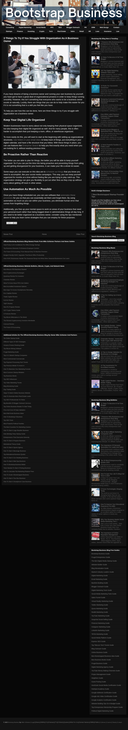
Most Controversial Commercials (14, 359)
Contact (116, 27)
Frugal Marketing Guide (11, 352)
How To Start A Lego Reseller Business (16, 430)
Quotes (66, 722)
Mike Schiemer (25, 722)
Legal (33, 722)
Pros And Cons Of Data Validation (14, 410)
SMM (91, 722)
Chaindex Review (9, 279)
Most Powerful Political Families (14, 423)
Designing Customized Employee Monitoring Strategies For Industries (112, 101)
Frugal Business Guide (99, 663)
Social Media (41, 27)
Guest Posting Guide (98, 682)
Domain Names (84, 722)
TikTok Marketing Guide (99, 634)
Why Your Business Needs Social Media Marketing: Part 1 (112, 520)
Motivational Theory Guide (12, 444)
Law (117, 31)
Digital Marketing (25, 27)
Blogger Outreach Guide (99, 586)
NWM (42, 722)
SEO (60, 27)
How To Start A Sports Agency (13, 447)
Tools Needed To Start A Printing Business (17, 468)
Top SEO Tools (8, 420)
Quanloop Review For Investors (14, 276)
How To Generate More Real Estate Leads (17, 396)
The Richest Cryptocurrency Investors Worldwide (19, 320)
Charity (114, 722)
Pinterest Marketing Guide (100, 623)
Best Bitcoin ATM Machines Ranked (15, 269)
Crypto (41, 31)
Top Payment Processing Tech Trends (16, 362)
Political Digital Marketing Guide (102, 711)
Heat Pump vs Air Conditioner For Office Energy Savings (22, 245)
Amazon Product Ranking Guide (14, 345)
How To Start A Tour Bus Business (14, 478)
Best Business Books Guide (101, 660)
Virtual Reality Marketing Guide (102, 601)
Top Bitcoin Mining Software (12, 348)
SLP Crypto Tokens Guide (12, 310)
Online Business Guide (99, 652)
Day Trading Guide (10, 389)
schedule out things (54, 172)
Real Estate (61, 31)
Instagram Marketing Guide (100, 627)
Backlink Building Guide (99, 583)
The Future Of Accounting (12, 327)
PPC (52, 27)
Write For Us (74, 722)
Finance (20, 31)
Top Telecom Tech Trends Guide (102, 645)
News (37, 722)
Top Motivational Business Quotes (14, 454)
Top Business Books (10, 376)
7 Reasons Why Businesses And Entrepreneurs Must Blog (112, 43)
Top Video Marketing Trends (13, 383)
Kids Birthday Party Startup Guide (14, 434)
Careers (109, 722)
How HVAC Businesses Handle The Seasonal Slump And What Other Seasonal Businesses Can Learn (36, 258)
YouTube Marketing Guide (100, 616)
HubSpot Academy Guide (100, 689)
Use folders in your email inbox (27, 140)
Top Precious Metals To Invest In (14, 365)
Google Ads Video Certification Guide (104, 696)
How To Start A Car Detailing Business (16, 458)
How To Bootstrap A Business (13, 417)
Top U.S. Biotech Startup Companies (15, 355)
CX (46, 722)
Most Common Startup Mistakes (14, 372)
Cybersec (103, 722)
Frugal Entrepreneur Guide (100, 557)
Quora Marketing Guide (99, 608)
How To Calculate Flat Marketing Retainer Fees (19, 471)
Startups (9, 31)
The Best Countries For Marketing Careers (17, 427)
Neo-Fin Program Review (12, 307)
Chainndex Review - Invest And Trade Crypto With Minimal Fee (111, 340)
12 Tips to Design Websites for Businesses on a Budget (111, 353)
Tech (51, 31)
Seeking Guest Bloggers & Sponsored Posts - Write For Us (112, 130)
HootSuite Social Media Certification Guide (106, 685)
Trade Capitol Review (10, 297)
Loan (97, 31)
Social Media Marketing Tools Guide (103, 594)
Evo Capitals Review (10, 293)
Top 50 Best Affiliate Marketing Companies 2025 (111, 159)
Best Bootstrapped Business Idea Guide (105, 656)
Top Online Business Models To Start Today (17, 406)
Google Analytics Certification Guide (103, 700)
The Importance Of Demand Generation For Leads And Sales (112, 446)
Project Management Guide (100, 674)
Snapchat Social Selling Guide (101, 619)
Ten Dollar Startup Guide (11, 338)
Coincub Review (9, 324)
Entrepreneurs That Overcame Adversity (16, 437)
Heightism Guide (97, 678)
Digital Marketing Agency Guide (102, 667)
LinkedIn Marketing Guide (100, 630)
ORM (93, 27)
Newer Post (8, 234)
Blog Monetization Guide (100, 568)
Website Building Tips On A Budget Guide (105, 703)
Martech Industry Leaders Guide (102, 572)
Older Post (80, 234)
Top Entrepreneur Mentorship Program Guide (107, 707)
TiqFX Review (8, 303)
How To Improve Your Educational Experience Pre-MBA (112, 505)
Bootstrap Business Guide (100, 554)
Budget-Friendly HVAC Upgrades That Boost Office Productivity (24, 255)
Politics (97, 722)
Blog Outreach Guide (98, 649)
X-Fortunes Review (10, 314)
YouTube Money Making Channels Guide (105, 671)
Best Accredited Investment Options (15, 286)
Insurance (107, 31)
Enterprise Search (30, 145)
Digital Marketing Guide (99, 575)
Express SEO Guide (98, 641)
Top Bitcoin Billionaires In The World (15, 317)
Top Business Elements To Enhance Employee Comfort (21, 248)
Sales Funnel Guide (98, 597)
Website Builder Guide (99, 565)
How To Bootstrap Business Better (14, 464)
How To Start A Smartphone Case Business (17, 481)
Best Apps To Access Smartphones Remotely (18, 290)
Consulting (10, 27)
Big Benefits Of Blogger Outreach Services (17, 403)
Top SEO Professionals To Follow (14, 400)
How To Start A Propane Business (14, 441)
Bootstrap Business (13, 722)
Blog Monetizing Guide (11, 386)
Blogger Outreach (73, 27)
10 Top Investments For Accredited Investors (109, 366)
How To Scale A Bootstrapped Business (16, 475)
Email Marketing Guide (99, 579)
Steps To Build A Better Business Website (17, 393)
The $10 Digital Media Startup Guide (104, 561)
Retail (81, 31)
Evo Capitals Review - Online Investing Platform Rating (111, 326)
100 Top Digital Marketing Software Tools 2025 (109, 71)
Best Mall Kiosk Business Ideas (14, 413)
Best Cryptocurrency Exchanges (14, 273)
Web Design (104, 27)
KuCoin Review (8, 300)
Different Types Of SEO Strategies (15, 342)
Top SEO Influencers (10, 379)
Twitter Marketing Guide (99, 605)
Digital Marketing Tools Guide (101, 590)
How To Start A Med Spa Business (14, 461)
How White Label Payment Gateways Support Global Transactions (110, 116)
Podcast (51, 722)
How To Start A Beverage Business (15, 451)
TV (56, 722)
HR (89, 31)
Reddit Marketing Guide (99, 612)
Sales (73, 31)
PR (85, 27)
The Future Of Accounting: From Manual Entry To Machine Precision (25, 251)
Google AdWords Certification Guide (104, 693)
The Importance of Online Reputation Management (109, 534)
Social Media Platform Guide (101, 638)
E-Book (60, 722)
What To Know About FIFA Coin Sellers (16, 283)
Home (44, 234)
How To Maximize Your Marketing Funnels (17, 369)
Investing (31, 31)
